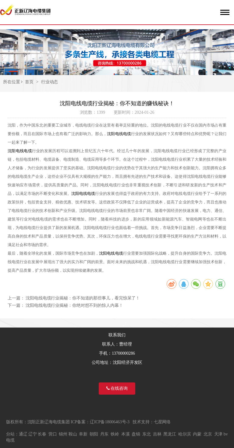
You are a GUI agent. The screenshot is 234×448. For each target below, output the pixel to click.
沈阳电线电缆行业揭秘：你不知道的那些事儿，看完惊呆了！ (83, 298)
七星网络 (162, 422)
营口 (52, 434)
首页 (29, 82)
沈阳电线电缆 (119, 133)
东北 (146, 434)
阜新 (83, 434)
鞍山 (73, 434)
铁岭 (115, 434)
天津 (218, 434)
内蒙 (197, 434)
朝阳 (94, 434)
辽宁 (32, 434)
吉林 (157, 434)
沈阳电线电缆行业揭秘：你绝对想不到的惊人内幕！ (74, 305)
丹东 (104, 434)
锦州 (63, 434)
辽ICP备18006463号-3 (109, 422)
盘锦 (136, 434)
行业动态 (49, 82)
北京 (208, 434)
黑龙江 (169, 434)
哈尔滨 (184, 434)
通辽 (23, 434)
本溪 (125, 434)
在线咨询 (117, 388)
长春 (42, 434)
